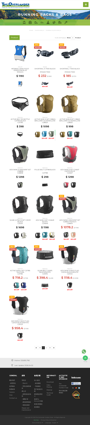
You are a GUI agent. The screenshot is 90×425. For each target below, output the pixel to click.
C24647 (70, 173)
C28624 (45, 122)
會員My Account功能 (38, 400)
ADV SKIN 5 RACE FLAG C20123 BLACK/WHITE (20, 322)
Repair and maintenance (26, 409)
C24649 (45, 223)
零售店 (24, 380)
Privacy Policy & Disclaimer (48, 420)
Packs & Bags (39, 30)
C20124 (70, 274)
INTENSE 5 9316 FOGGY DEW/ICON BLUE (20, 69)
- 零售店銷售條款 (26, 387)
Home (31, 30)
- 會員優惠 (37, 383)
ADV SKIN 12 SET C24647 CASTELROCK (69, 170)
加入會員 (37, 380)
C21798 (45, 173)
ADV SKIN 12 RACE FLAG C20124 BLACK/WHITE (70, 271)
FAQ (10, 395)
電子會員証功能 (38, 390)
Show (69, 37)
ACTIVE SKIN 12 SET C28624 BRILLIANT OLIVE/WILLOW (45, 120)
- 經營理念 (12, 383)
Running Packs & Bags (53, 30)
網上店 (24, 391)
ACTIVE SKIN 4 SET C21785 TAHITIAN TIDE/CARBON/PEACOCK (20, 272)
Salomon (20, 117)
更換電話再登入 (38, 395)
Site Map (36, 420)
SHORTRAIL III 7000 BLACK (45, 69)
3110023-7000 (70, 72)
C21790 (20, 122)
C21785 (20, 274)
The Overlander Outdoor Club (63, 386)
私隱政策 (12, 389)
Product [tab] (14, 37)
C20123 (20, 324)
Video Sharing (49, 386)
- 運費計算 (25, 399)
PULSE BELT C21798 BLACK (44, 170)
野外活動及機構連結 (63, 392)
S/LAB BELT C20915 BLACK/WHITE (45, 271)
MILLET (20, 67)
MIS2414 (20, 72)
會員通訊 (37, 407)
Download (50, 382)
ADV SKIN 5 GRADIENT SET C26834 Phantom (69, 221)
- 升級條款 (37, 386)
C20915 (45, 274)
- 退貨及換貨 (26, 405)
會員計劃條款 (38, 404)
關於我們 (12, 380)
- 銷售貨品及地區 (26, 395)
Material (49, 390)
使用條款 (12, 386)
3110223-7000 (45, 72)
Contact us (13, 398)
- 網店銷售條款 (26, 402)
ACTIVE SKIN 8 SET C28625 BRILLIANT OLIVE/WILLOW (69, 120)
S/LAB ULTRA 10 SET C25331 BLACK (20, 221)
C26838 (20, 173)
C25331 (20, 223)
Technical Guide (50, 394)
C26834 (70, 223)
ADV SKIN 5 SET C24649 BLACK (45, 221)
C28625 (70, 122)
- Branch (24, 383)
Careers (12, 392)
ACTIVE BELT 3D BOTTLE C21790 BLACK (20, 120)
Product (78, 37)
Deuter (45, 67)
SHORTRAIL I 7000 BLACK (70, 69)
